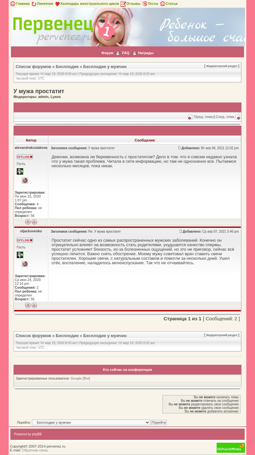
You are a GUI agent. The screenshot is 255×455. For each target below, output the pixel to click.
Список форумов (33, 66)
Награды (146, 53)
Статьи (168, 3)
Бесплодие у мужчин (104, 66)
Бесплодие (67, 66)
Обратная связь (35, 450)
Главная (19, 3)
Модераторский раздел (221, 66)
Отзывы (130, 3)
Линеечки (42, 3)
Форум (107, 53)
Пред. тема (203, 117)
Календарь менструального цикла (86, 3)
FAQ (126, 53)
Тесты (150, 3)
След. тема (225, 117)
